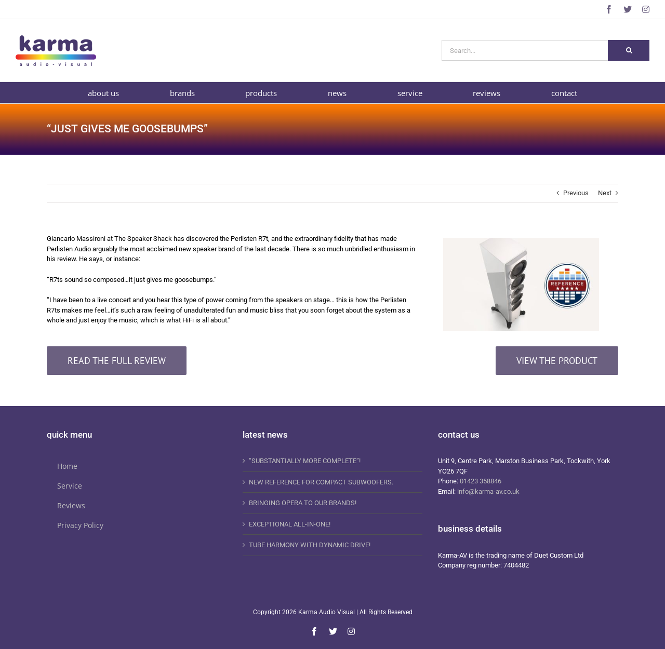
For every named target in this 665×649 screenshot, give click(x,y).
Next (604, 193)
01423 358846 (480, 481)
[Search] (628, 50)
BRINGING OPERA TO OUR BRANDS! (302, 503)
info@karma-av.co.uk (488, 491)
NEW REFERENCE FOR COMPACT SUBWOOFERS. (321, 482)
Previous (576, 193)
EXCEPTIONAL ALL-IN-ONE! (289, 524)
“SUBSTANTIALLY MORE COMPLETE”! (305, 461)
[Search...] (525, 50)
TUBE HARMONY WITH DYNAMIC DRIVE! (309, 545)
